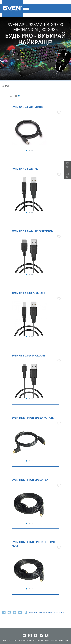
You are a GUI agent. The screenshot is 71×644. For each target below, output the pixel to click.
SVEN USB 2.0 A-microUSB (29, 355)
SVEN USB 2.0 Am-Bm (25, 169)
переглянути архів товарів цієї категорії (46, 612)
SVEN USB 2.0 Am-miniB (27, 107)
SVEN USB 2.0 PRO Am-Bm (28, 293)
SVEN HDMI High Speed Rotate (33, 417)
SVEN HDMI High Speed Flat (31, 480)
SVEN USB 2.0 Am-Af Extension (32, 231)
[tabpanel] (35, 48)
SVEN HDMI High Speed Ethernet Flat (34, 543)
